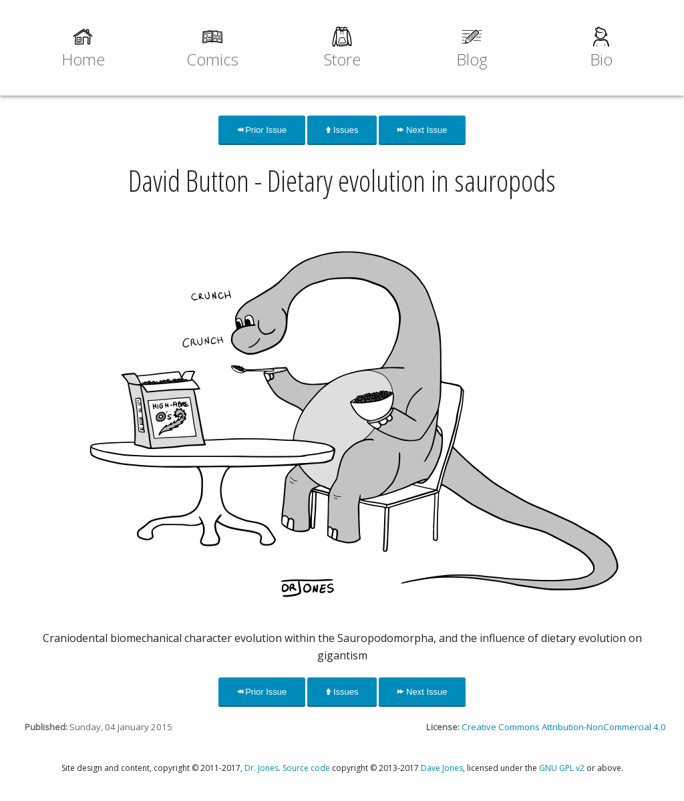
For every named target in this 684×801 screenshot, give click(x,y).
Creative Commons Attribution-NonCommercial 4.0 (564, 727)
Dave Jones (442, 768)
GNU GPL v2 (561, 768)
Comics (212, 59)
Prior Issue (262, 130)
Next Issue (422, 130)
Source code (306, 768)
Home (83, 59)
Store (342, 59)
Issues (342, 130)
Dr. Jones (261, 768)
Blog (472, 59)
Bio (601, 59)
